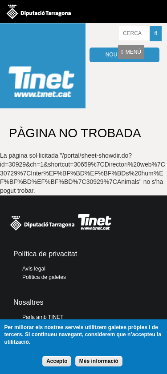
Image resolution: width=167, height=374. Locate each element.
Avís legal (33, 269)
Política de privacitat (45, 254)
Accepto (56, 361)
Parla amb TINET (42, 317)
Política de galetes (44, 277)
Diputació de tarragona (38, 11)
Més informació (98, 361)
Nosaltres (28, 302)
